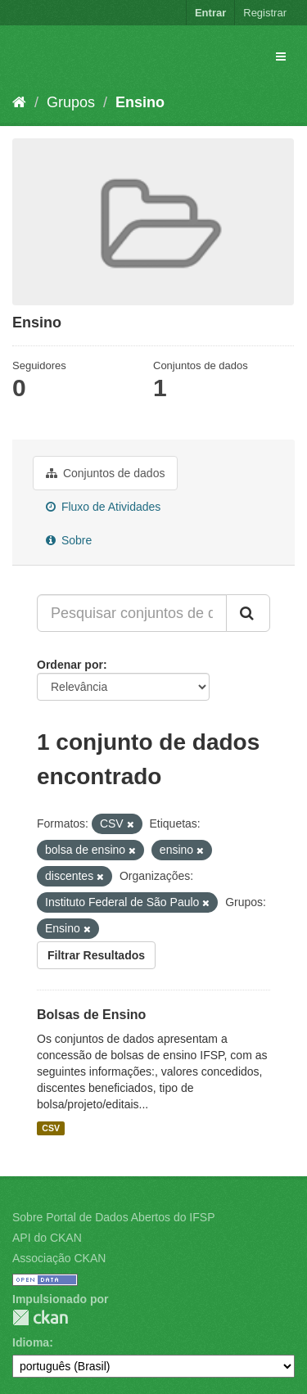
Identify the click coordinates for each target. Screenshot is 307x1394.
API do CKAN (47, 1237)
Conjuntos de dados (105, 473)
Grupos (71, 102)
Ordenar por (70, 664)
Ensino (140, 102)
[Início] (19, 102)
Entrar (210, 13)
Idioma (30, 1342)
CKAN (40, 1317)
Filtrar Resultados (96, 955)
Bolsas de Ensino (91, 1015)
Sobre (69, 540)
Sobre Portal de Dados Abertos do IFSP (113, 1217)
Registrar (265, 13)
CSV (51, 1128)
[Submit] (248, 613)
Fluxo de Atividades (103, 506)
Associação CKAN (59, 1258)
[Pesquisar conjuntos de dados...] (132, 613)
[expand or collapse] (281, 56)
